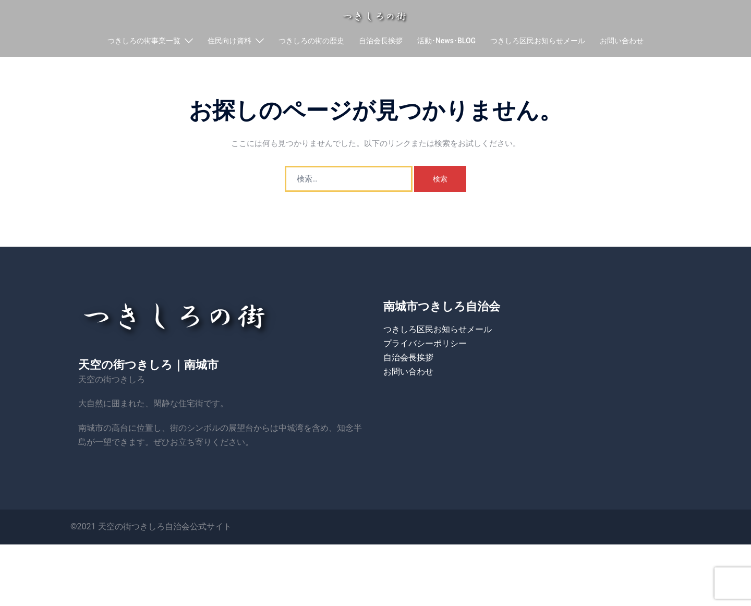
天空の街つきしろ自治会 (144, 546)
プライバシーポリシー (425, 363)
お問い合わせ (622, 42)
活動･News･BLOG (446, 42)
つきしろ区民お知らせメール (537, 42)
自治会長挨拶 (381, 42)
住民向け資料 (229, 42)
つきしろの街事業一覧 (143, 42)
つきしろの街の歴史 (311, 42)
